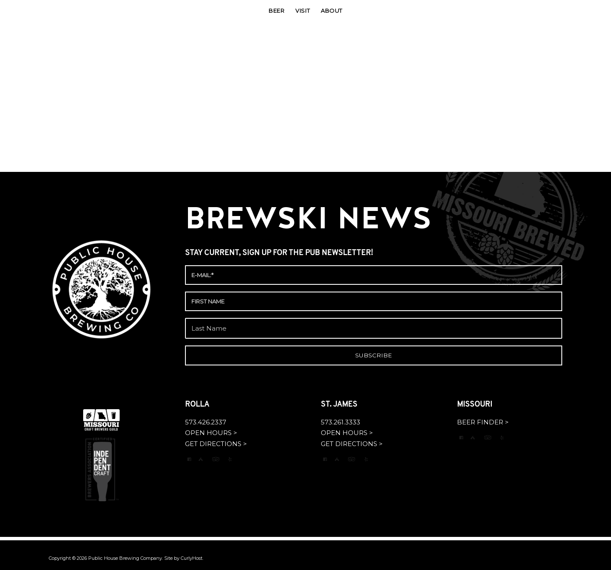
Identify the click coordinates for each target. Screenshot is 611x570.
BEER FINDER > (483, 422)
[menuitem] (276, 10)
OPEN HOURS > (211, 433)
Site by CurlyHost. (183, 558)
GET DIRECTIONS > (216, 444)
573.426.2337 (205, 422)
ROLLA (198, 405)
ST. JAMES (340, 405)
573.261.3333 (340, 422)
